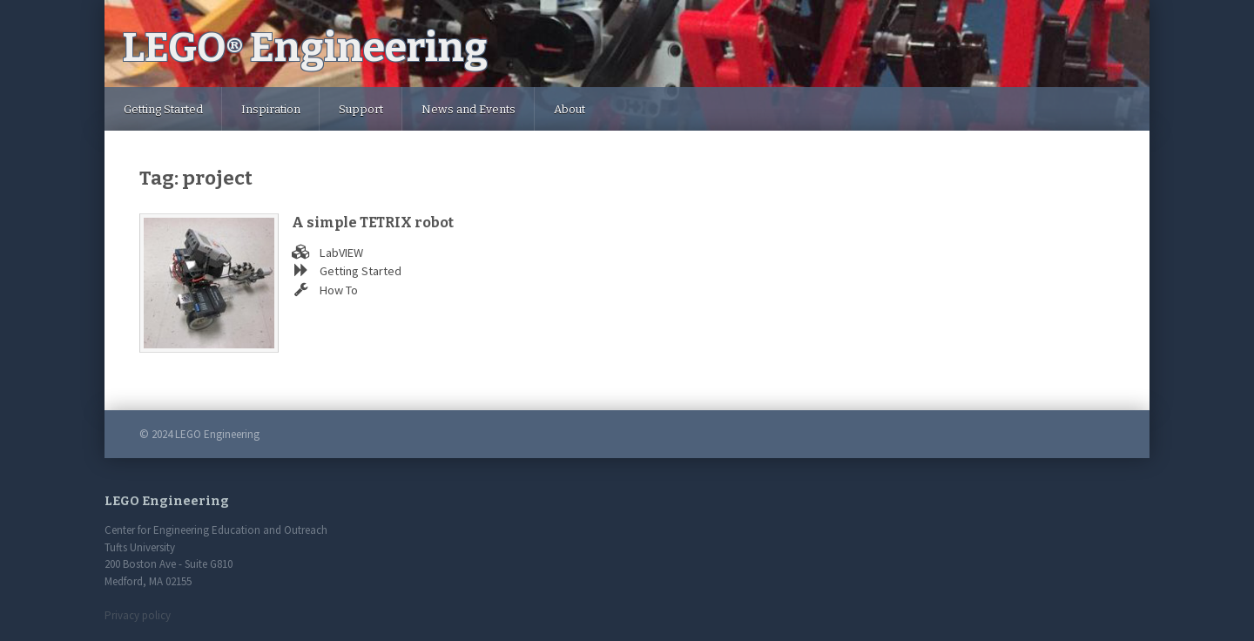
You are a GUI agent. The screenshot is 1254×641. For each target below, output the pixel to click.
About (569, 109)
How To (339, 290)
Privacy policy (137, 615)
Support (361, 109)
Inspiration (270, 109)
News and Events (468, 109)
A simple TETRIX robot (373, 222)
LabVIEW (341, 252)
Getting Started (163, 109)
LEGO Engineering (305, 47)
